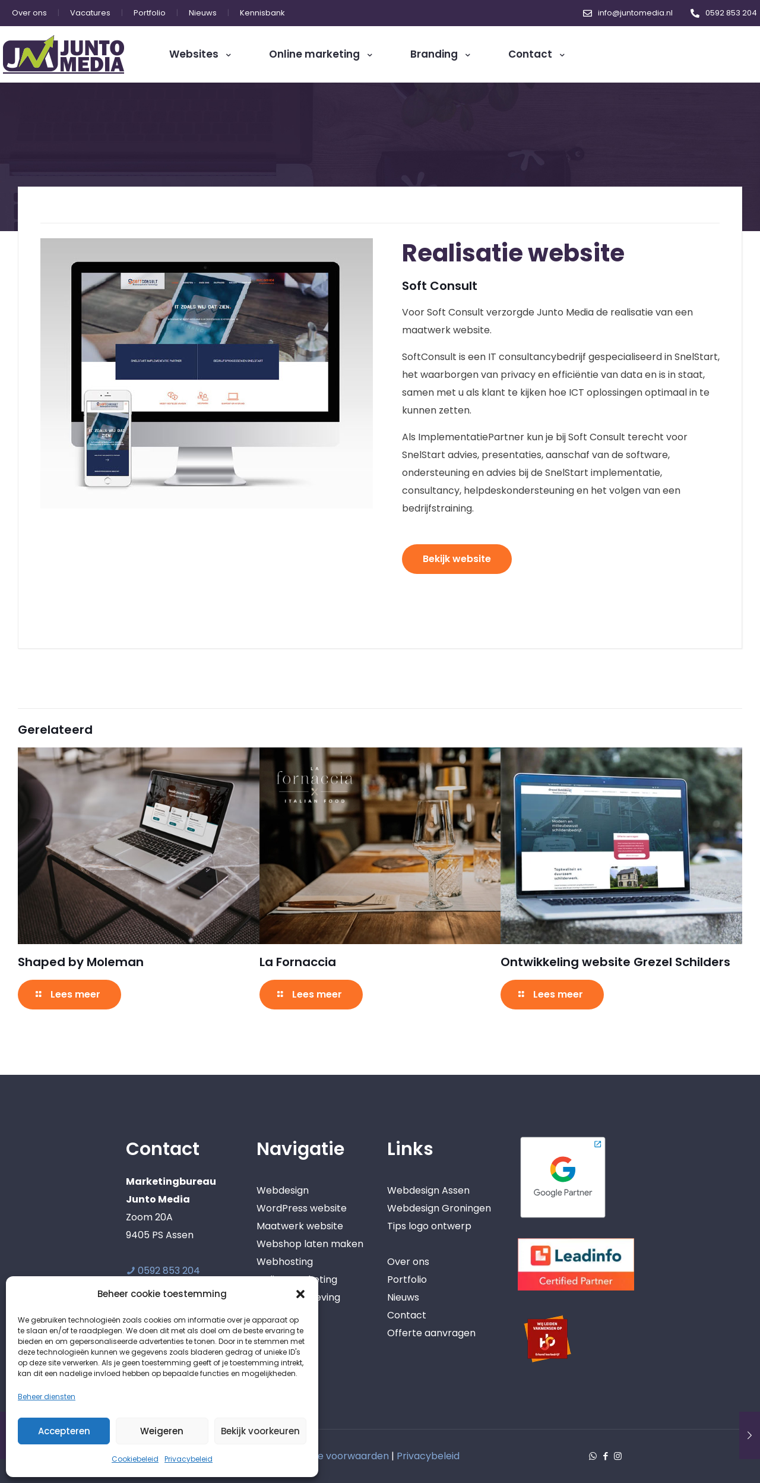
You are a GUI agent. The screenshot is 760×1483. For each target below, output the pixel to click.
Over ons (408, 1262)
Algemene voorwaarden (332, 1456)
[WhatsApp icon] (592, 1456)
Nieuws (403, 1297)
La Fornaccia (297, 962)
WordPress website (301, 1208)
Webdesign (282, 1190)
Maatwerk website (299, 1226)
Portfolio (407, 1279)
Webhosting (284, 1262)
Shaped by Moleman (81, 962)
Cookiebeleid (135, 1459)
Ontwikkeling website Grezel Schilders (615, 962)
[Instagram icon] (617, 1456)
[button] (300, 1294)
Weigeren (161, 1431)
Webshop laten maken (309, 1244)
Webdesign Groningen (439, 1208)
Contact (406, 1315)
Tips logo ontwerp (429, 1226)
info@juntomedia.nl (635, 12)
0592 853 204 (731, 12)
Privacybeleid (188, 1459)
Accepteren (64, 1431)
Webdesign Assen (428, 1190)
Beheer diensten (46, 1397)
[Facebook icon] (605, 1456)
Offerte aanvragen (431, 1333)
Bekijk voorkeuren (260, 1431)
